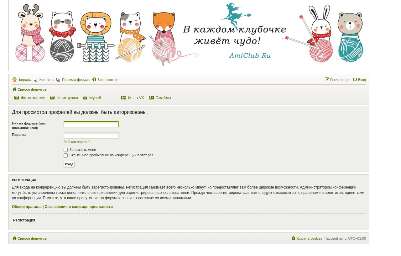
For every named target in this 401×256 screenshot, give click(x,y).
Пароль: (19, 134)
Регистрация (24, 220)
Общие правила (27, 207)
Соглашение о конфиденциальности (79, 207)
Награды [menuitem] (25, 80)
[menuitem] (44, 79)
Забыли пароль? (77, 142)
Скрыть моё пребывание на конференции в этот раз (108, 155)
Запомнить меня (80, 150)
